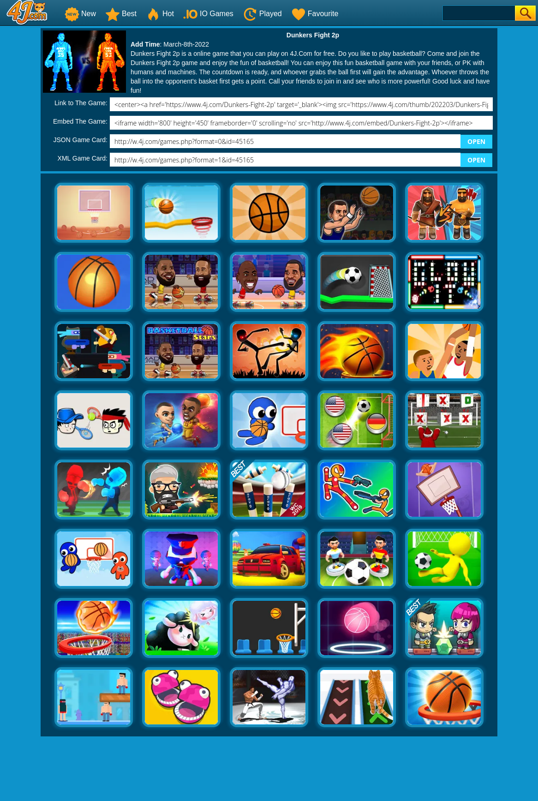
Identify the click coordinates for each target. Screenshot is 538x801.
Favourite (315, 14)
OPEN (476, 141)
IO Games (208, 14)
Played (262, 14)
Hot (160, 14)
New (80, 14)
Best (121, 14)
